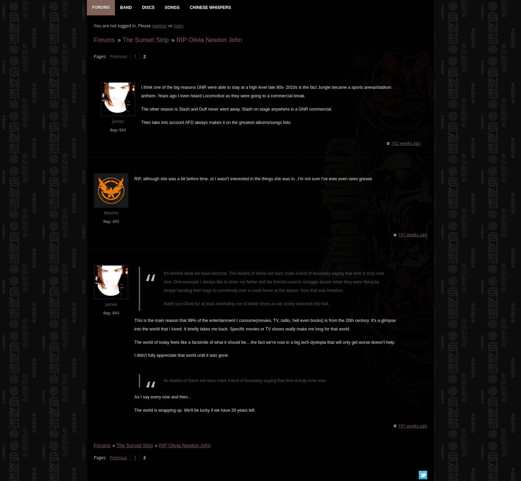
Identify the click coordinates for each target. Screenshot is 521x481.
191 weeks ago (412, 235)
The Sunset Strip (145, 39)
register (159, 26)
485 (115, 221)
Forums (104, 39)
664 (122, 129)
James (118, 122)
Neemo (111, 213)
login (178, 26)
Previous (118, 56)
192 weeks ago (405, 143)
